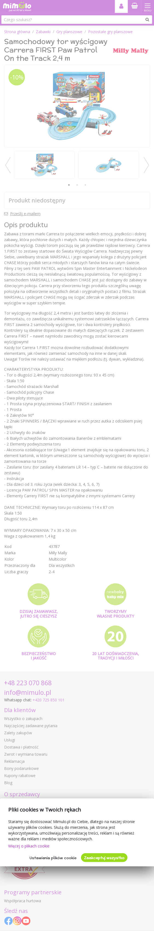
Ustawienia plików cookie (53, 858)
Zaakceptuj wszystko (104, 858)
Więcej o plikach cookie (29, 846)
